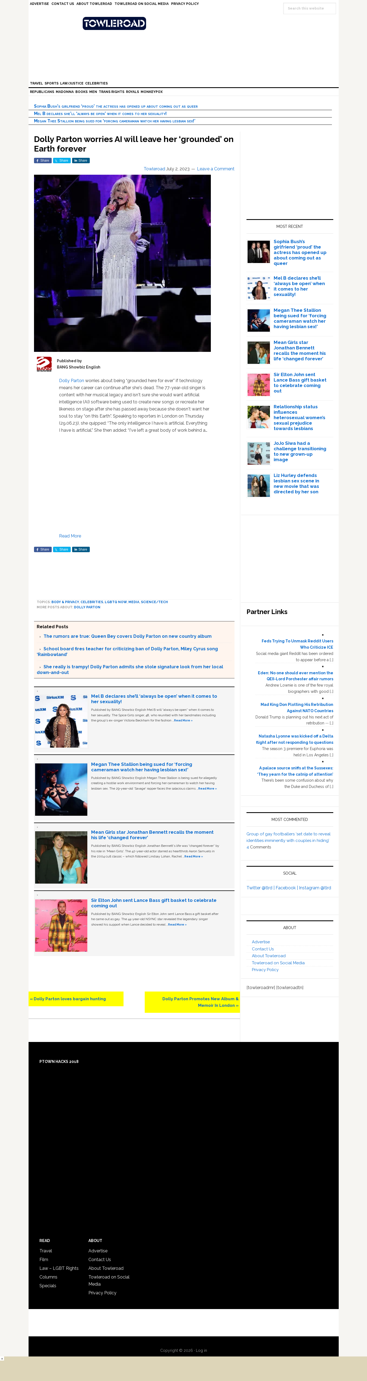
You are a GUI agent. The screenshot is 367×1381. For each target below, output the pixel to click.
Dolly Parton (71, 380)
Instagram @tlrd (315, 887)
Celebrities (92, 602)
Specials (47, 1285)
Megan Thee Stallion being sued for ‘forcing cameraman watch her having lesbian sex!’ (114, 120)
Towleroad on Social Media (278, 962)
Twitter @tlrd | (261, 887)
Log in (201, 1350)
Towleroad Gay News (185, 23)
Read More (70, 536)
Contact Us (263, 949)
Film (43, 1259)
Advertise (261, 941)
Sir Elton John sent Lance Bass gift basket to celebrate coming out (300, 383)
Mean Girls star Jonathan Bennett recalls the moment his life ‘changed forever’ (300, 350)
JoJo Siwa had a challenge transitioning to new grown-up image (300, 451)
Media (133, 602)
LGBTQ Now (116, 602)
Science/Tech (154, 602)
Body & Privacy (65, 602)
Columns (48, 1277)
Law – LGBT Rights (59, 1268)
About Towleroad (269, 955)
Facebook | (287, 887)
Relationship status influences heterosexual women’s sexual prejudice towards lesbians (299, 417)
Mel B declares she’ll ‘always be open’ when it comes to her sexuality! (100, 113)
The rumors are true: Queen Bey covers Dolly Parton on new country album (128, 636)
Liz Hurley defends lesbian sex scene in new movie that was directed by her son (296, 483)
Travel (45, 1250)
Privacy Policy (265, 969)
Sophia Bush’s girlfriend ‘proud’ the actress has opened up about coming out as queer (116, 106)
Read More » (183, 720)
